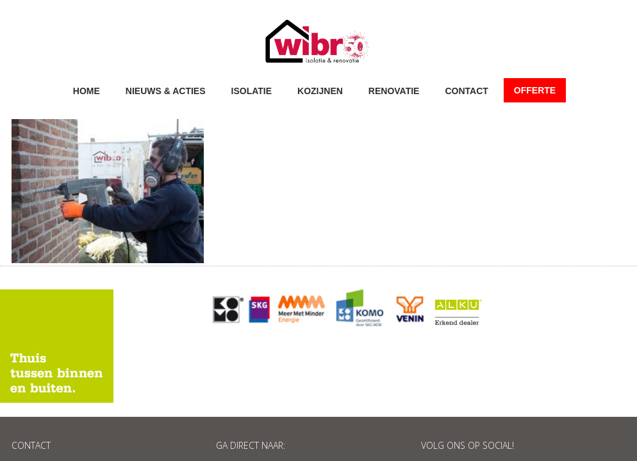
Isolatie (251, 90)
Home (86, 90)
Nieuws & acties (166, 90)
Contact (466, 90)
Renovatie (394, 90)
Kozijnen (320, 90)
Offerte (535, 90)
